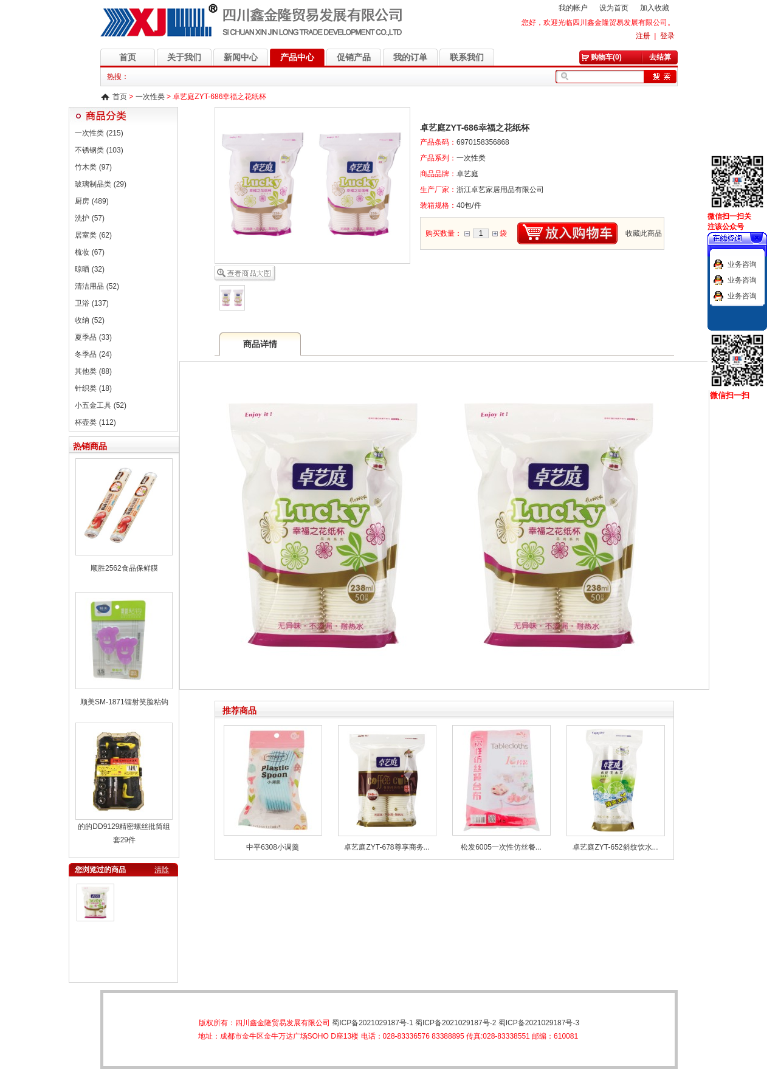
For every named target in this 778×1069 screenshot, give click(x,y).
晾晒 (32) (90, 269)
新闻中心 (241, 57)
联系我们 (467, 57)
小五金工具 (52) (100, 405)
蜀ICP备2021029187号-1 (372, 1023)
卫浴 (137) (91, 303)
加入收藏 (654, 8)
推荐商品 (239, 710)
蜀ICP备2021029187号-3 (538, 1023)
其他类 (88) (93, 371)
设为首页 (613, 8)
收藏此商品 (643, 233)
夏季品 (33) (93, 337)
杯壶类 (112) (95, 422)
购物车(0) (606, 57)
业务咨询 (742, 264)
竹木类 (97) (93, 167)
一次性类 (150, 96)
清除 (161, 869)
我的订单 (410, 57)
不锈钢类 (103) (99, 150)
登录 (667, 36)
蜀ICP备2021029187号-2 (455, 1023)
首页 (127, 57)
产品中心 (297, 57)
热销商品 (90, 446)
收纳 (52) (90, 320)
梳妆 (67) (90, 252)
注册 (643, 36)
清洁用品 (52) (97, 286)
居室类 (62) (93, 235)
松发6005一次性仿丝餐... (501, 847)
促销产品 (354, 57)
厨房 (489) (91, 201)
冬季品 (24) (93, 354)
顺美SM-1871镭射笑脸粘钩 (124, 702)
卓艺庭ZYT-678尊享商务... (386, 847)
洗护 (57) (90, 218)
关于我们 (184, 57)
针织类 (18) (93, 388)
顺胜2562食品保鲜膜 (124, 568)
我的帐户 (573, 8)
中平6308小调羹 (272, 847)
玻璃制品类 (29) (100, 184)
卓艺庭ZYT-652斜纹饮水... (615, 847)
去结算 (660, 57)
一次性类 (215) (99, 133)
